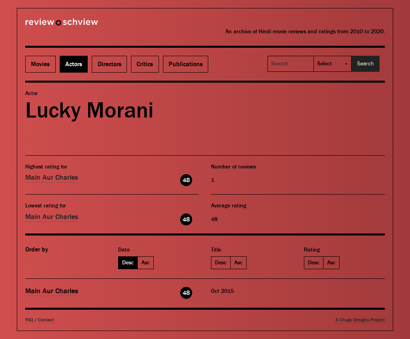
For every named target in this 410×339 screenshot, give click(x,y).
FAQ (29, 320)
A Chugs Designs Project (360, 320)
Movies (40, 64)
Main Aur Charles (51, 177)
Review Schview (48, 25)
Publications (186, 64)
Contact (46, 320)
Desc (128, 262)
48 (186, 180)
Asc (145, 262)
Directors (109, 64)
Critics (145, 64)
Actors (73, 64)
